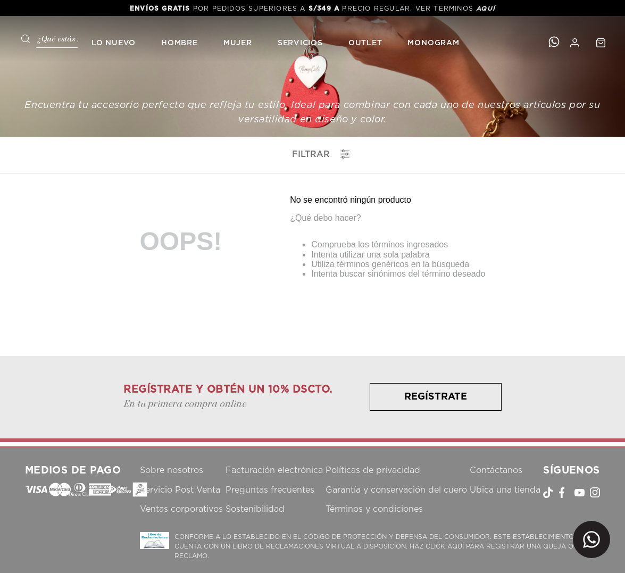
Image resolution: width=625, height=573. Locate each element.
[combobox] (46, 38)
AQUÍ (485, 8)
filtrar (320, 154)
